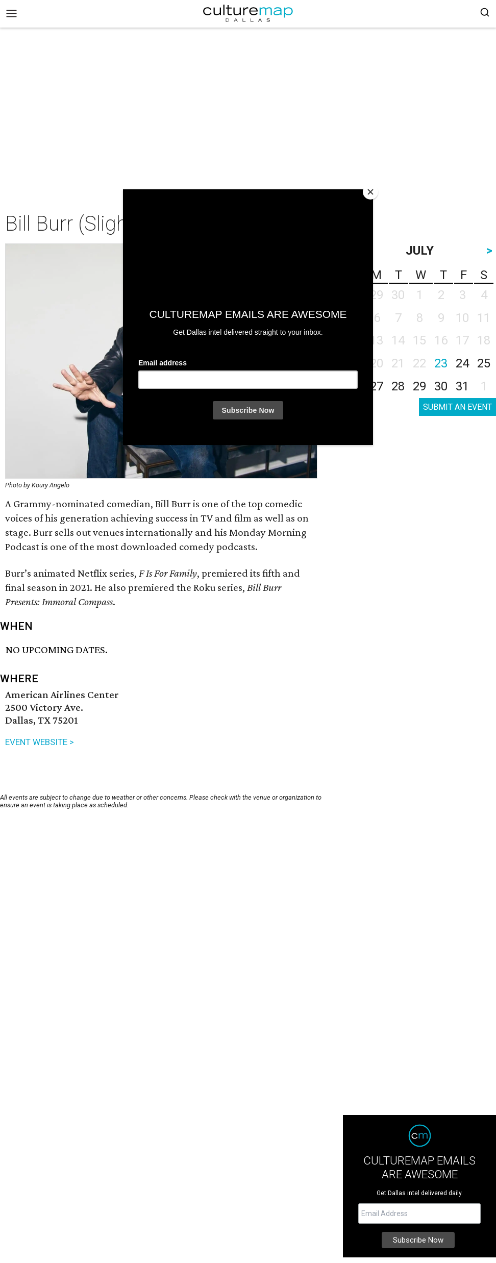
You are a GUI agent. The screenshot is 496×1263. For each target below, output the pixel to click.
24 (462, 363)
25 (483, 363)
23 (441, 363)
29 (419, 386)
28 (398, 386)
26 (355, 386)
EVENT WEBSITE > (39, 742)
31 (462, 386)
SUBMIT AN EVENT (457, 407)
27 (376, 386)
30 (441, 386)
